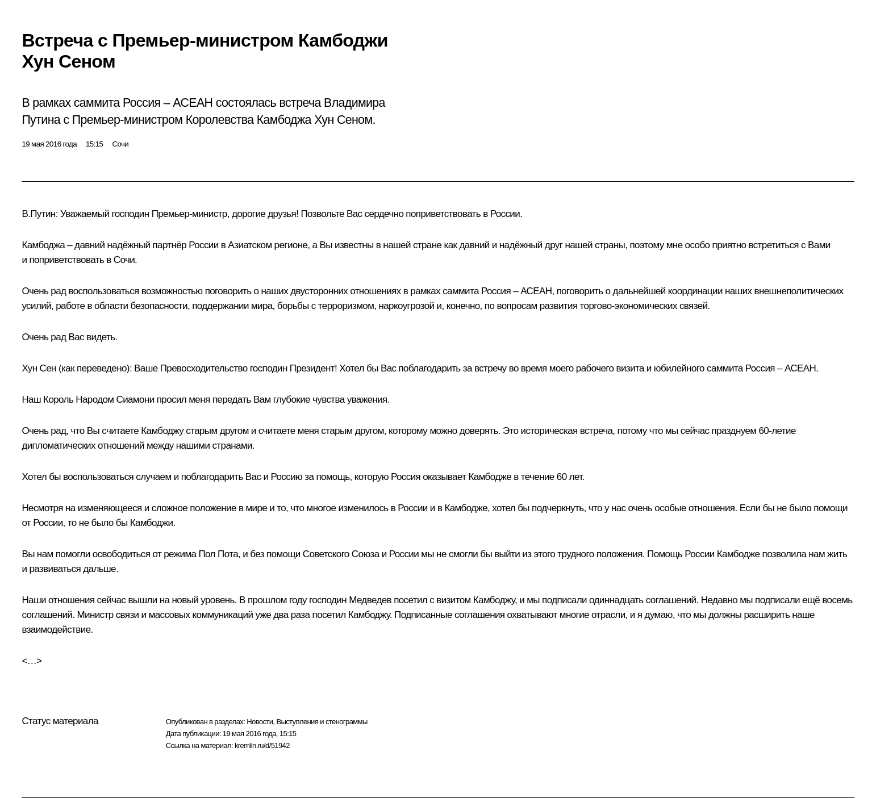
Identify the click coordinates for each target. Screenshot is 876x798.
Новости (260, 721)
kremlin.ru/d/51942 (262, 745)
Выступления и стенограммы (321, 721)
